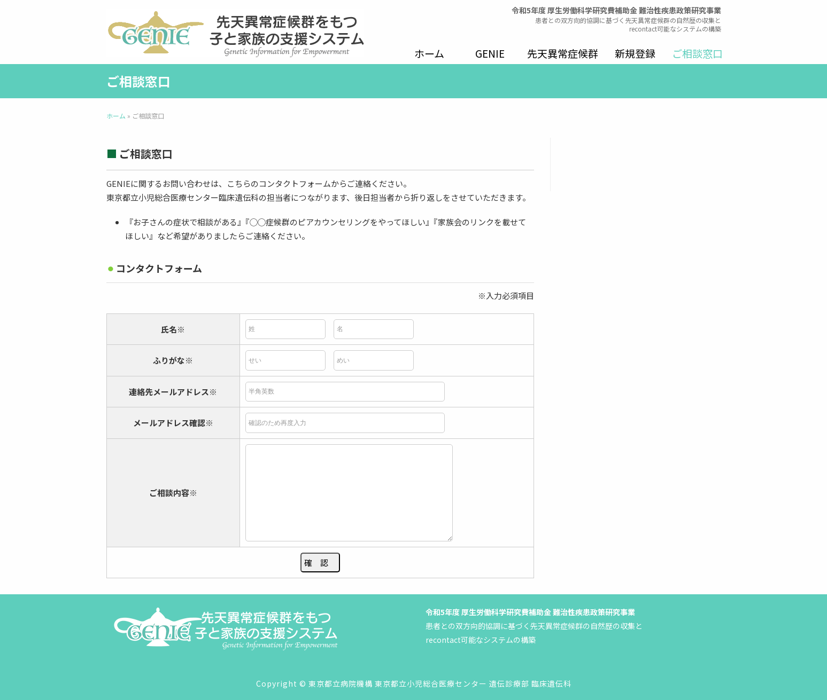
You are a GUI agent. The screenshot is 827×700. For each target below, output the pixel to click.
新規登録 (635, 53)
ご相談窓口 (697, 53)
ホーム (429, 53)
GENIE (490, 53)
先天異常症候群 (562, 53)
